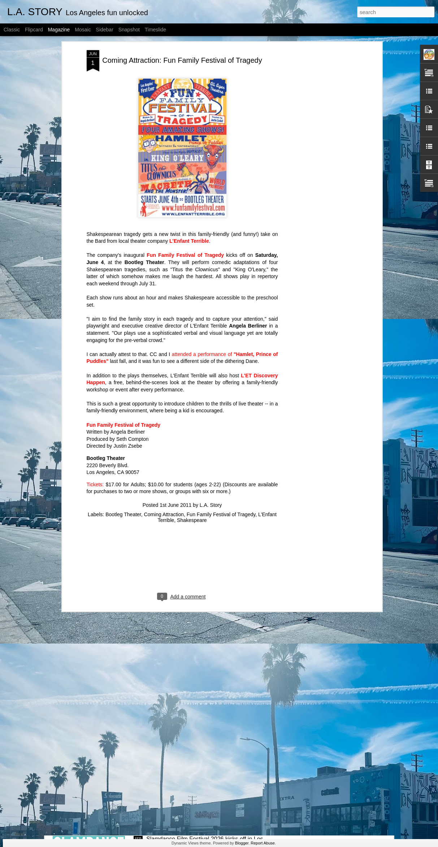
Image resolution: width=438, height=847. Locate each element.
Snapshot (129, 29)
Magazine (59, 29)
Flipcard (34, 29)
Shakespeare (192, 435)
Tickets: (95, 399)
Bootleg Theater (123, 429)
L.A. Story (211, 419)
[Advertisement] (182, 481)
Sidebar (104, 29)
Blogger (241, 843)
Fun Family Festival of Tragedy (185, 170)
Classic (12, 29)
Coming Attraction (164, 429)
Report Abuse (263, 843)
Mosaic (83, 29)
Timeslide (155, 29)
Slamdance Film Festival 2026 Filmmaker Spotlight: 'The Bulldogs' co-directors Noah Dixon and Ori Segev (215, 678)
